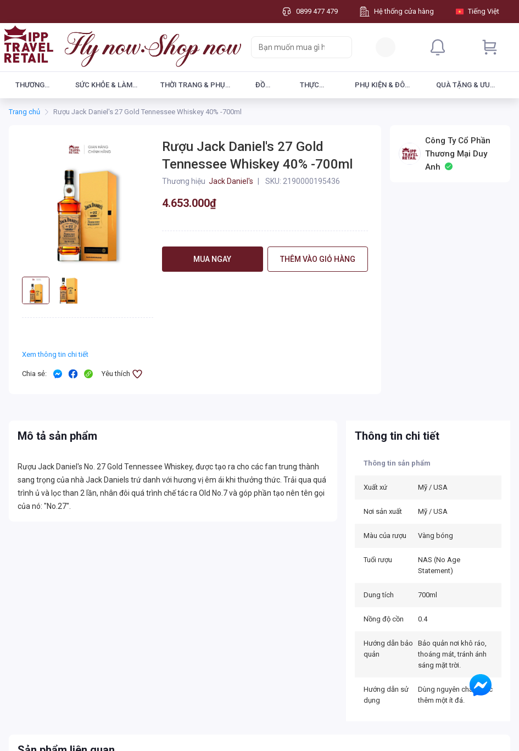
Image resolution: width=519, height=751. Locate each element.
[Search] (341, 47)
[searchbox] (291, 47)
